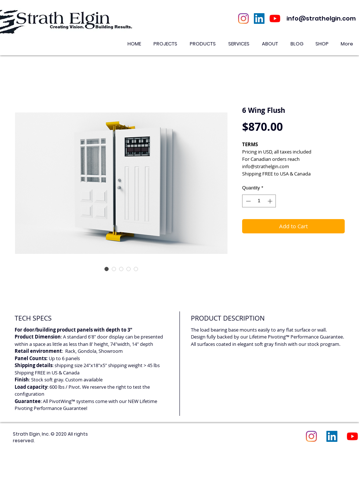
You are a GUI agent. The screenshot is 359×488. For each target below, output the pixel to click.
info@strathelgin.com (321, 18)
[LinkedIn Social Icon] (259, 18)
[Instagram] (243, 18)
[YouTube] (275, 18)
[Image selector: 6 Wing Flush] (106, 269)
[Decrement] (247, 201)
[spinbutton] (259, 201)
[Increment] (270, 201)
